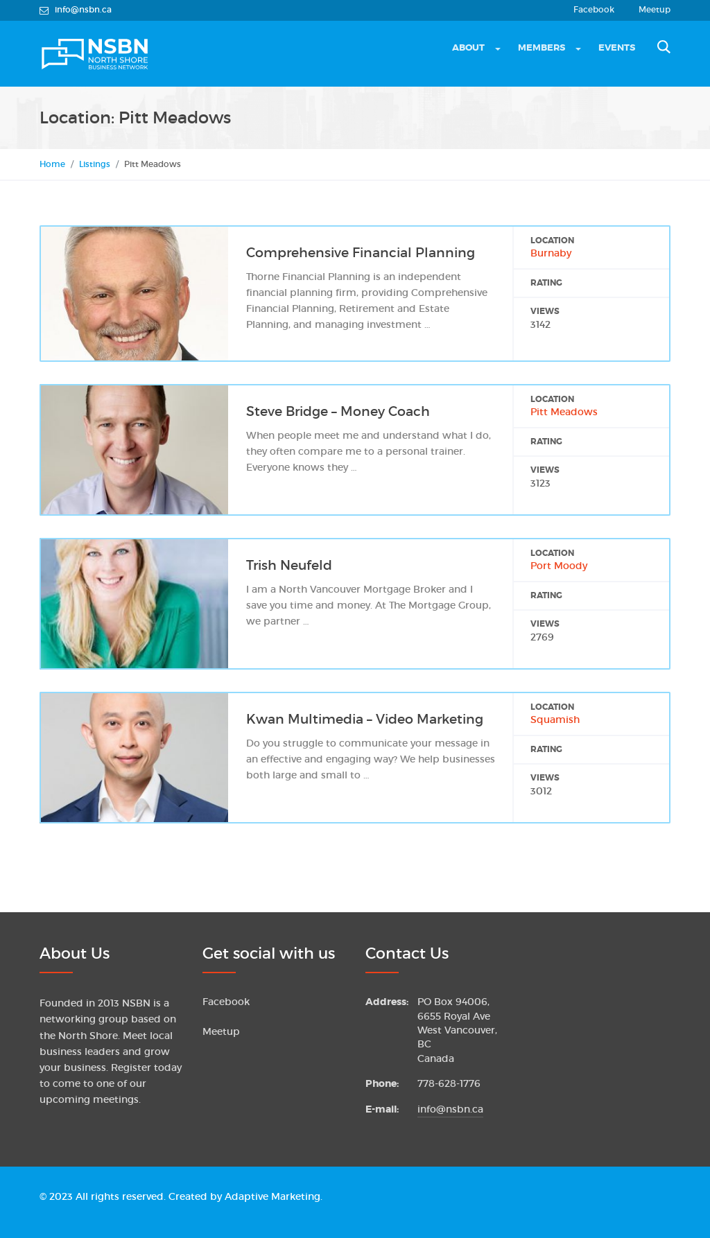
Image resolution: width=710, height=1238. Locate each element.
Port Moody (558, 566)
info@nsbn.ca (450, 1109)
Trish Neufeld (289, 565)
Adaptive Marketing (272, 1197)
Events (616, 47)
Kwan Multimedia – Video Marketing (364, 719)
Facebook (593, 10)
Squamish (555, 720)
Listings (94, 164)
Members (541, 47)
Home (52, 164)
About (468, 47)
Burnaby (550, 253)
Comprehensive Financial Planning (360, 253)
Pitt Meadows (564, 412)
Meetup (654, 10)
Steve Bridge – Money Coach (338, 411)
